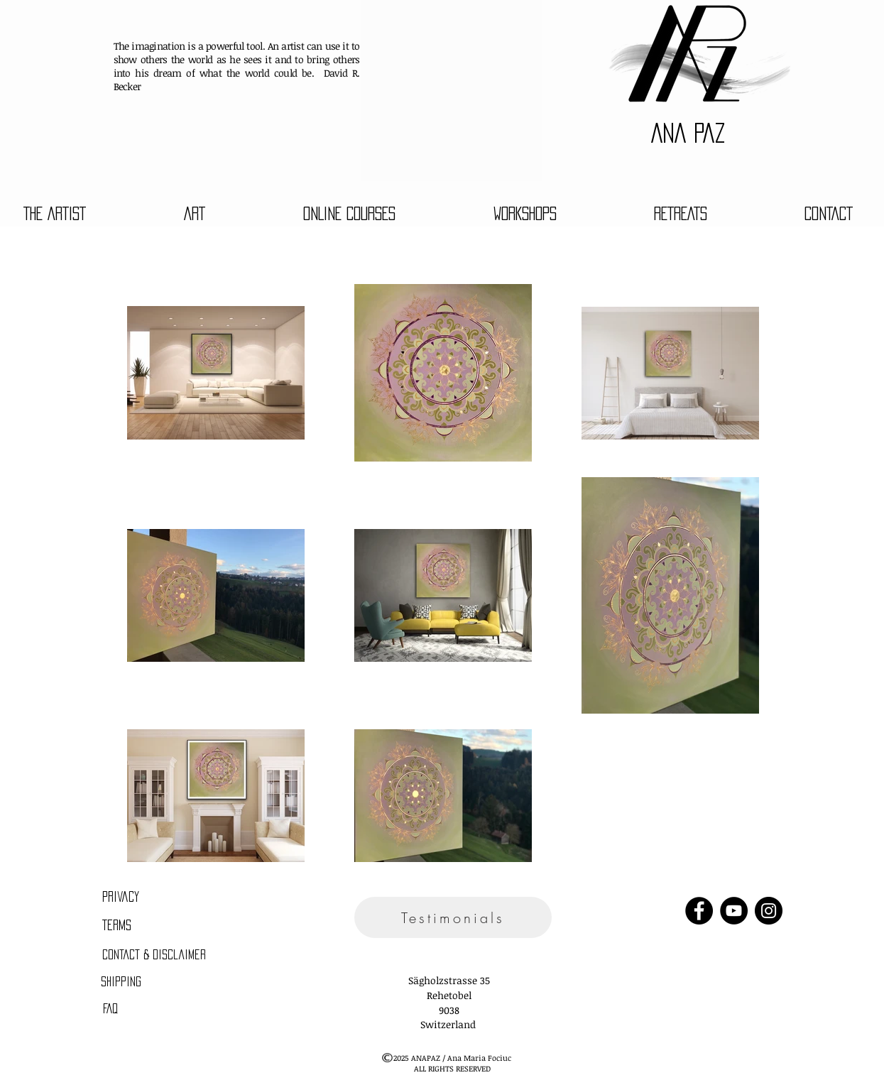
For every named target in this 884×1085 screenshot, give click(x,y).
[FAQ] (110, 1009)
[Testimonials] (453, 917)
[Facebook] (699, 911)
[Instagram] (768, 911)
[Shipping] (121, 982)
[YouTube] (734, 911)
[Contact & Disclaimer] (154, 955)
